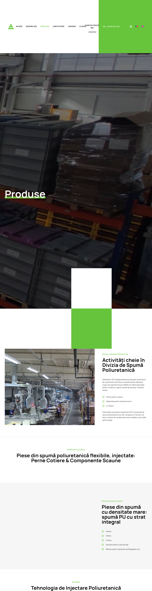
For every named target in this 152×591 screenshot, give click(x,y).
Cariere (72, 26)
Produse (44, 26)
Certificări (58, 26)
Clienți (83, 26)
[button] (131, 27)
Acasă (19, 26)
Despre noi (31, 26)
